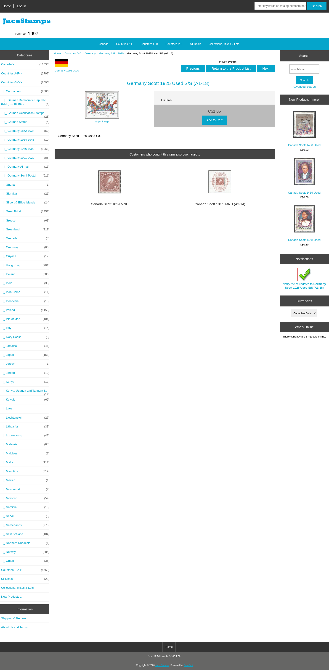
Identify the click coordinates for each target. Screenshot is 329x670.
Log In (21, 6)
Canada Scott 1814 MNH (110, 204)
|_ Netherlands (25, 525)
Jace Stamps (162, 665)
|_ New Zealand (25, 534)
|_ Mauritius (25, 471)
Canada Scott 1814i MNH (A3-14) (219, 204)
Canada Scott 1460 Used (304, 129)
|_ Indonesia (25, 301)
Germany (90, 53)
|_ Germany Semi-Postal (25, 175)
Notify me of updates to (304, 278)
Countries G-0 (73, 53)
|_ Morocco (25, 498)
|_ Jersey (25, 364)
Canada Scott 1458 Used (304, 223)
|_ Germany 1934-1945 (25, 140)
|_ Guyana (25, 256)
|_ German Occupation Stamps (25, 114)
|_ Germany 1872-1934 (25, 131)
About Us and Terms (14, 627)
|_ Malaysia (25, 444)
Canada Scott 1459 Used (304, 176)
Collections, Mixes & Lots (224, 44)
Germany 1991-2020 (111, 53)
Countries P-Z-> (25, 570)
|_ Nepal (25, 516)
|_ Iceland (25, 274)
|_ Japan (25, 355)
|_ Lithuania (25, 426)
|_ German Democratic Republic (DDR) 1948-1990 (25, 102)
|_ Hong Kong (25, 265)
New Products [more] (304, 99)
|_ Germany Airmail (25, 167)
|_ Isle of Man (25, 319)
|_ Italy (25, 328)
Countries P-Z (173, 44)
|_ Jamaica (25, 346)
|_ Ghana (25, 185)
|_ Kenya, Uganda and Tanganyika (25, 392)
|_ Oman (25, 561)
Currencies (304, 301)
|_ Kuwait (25, 399)
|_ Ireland (25, 310)
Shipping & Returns (13, 618)
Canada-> (25, 64)
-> (25, 82)
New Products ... (12, 596)
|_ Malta (25, 462)
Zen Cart (188, 665)
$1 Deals (195, 44)
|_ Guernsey (25, 247)
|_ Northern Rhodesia (25, 543)
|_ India (25, 283)
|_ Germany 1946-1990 (25, 149)
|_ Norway (25, 552)
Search (304, 56)
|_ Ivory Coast (25, 337)
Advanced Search (304, 86)
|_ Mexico (25, 480)
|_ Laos (6, 408)
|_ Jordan (25, 373)
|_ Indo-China (25, 292)
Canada (103, 44)
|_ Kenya (25, 382)
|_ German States (25, 122)
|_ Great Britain (25, 211)
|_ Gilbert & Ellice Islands (25, 202)
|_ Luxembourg (25, 435)
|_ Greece (25, 220)
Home (7, 6)
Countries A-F (124, 44)
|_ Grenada (25, 238)
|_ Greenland (25, 229)
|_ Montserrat (25, 489)
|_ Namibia (25, 507)
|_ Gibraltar (25, 193)
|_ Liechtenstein (25, 417)
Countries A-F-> (25, 73)
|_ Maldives (25, 453)
